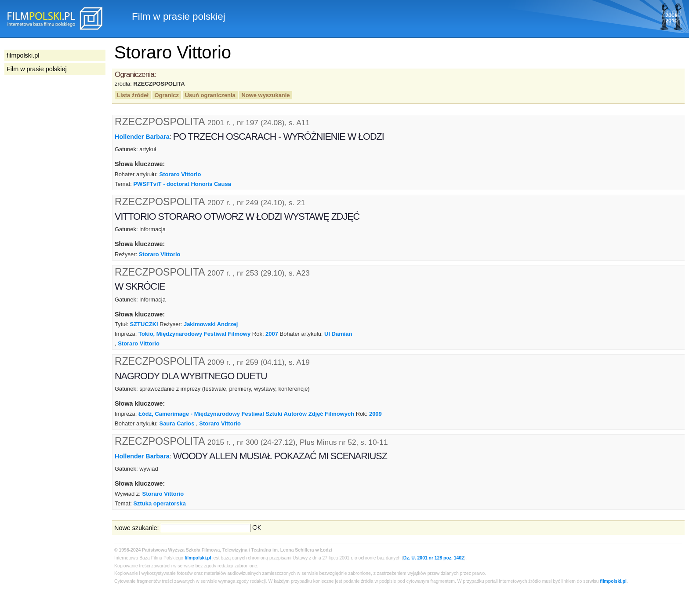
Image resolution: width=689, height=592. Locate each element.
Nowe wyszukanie (265, 95)
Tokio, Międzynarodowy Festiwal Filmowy (194, 334)
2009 (375, 413)
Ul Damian (338, 334)
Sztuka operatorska (159, 503)
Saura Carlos (177, 423)
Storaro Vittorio (180, 174)
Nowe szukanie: (136, 527)
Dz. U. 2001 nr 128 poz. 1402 (433, 558)
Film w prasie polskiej (37, 69)
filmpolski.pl (198, 558)
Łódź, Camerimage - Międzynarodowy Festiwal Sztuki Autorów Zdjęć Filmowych (246, 413)
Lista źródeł (133, 95)
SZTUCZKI (144, 324)
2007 (271, 334)
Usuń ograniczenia (210, 95)
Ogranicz (167, 95)
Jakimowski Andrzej (211, 324)
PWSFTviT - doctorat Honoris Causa (182, 184)
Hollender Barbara (142, 136)
